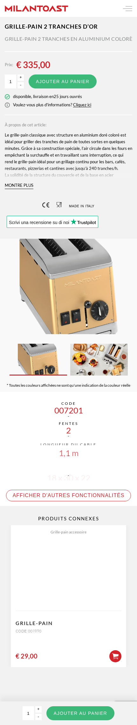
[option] (68, 286)
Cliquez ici (82, 104)
